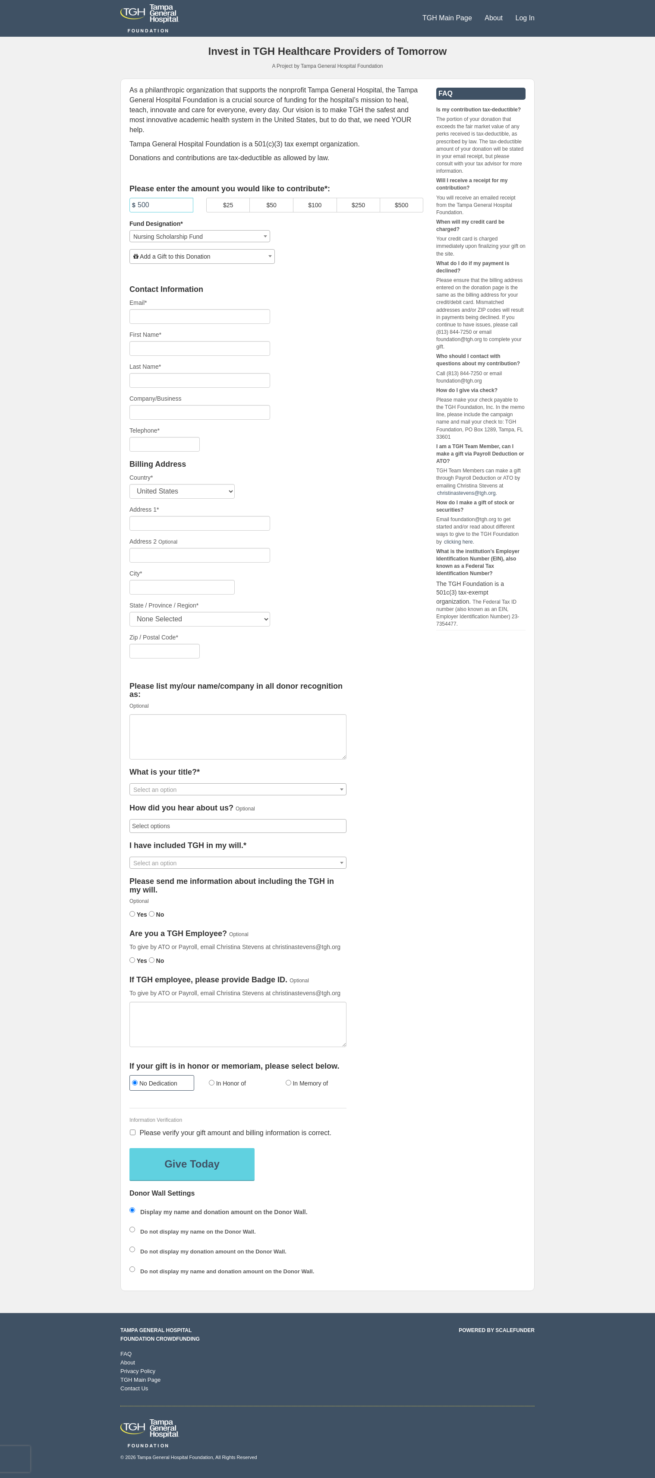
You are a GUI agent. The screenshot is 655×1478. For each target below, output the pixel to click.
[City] (182, 587)
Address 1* (144, 509)
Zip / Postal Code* (153, 637)
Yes (138, 914)
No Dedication (154, 1083)
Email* (138, 302)
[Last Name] (199, 380)
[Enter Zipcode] (164, 651)
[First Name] (199, 348)
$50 (272, 205)
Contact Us (134, 1388)
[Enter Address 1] (199, 523)
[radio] (161, 1084)
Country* (141, 477)
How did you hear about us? (181, 808)
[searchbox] (238, 826)
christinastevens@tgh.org (466, 493)
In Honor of (227, 1083)
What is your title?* (164, 772)
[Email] (199, 316)
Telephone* (144, 430)
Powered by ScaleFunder (497, 1330)
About (494, 18)
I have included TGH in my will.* (187, 846)
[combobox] (199, 236)
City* (135, 573)
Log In (525, 18)
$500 (401, 205)
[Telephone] (164, 444)
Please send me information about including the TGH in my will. (231, 885)
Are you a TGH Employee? (178, 934)
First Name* (145, 334)
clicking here (458, 542)
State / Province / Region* (163, 605)
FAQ (126, 1354)
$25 (228, 205)
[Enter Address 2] (199, 555)
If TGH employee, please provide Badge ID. (208, 980)
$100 (314, 205)
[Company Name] (199, 412)
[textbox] (202, 256)
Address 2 (143, 541)
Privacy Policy (137, 1371)
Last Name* (145, 366)
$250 (358, 205)
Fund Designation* (156, 223)
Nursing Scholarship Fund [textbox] (168, 236)
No (156, 914)
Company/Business (155, 398)
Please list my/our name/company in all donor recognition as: (236, 690)
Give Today (192, 1164)
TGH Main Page (448, 18)
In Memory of (307, 1083)
